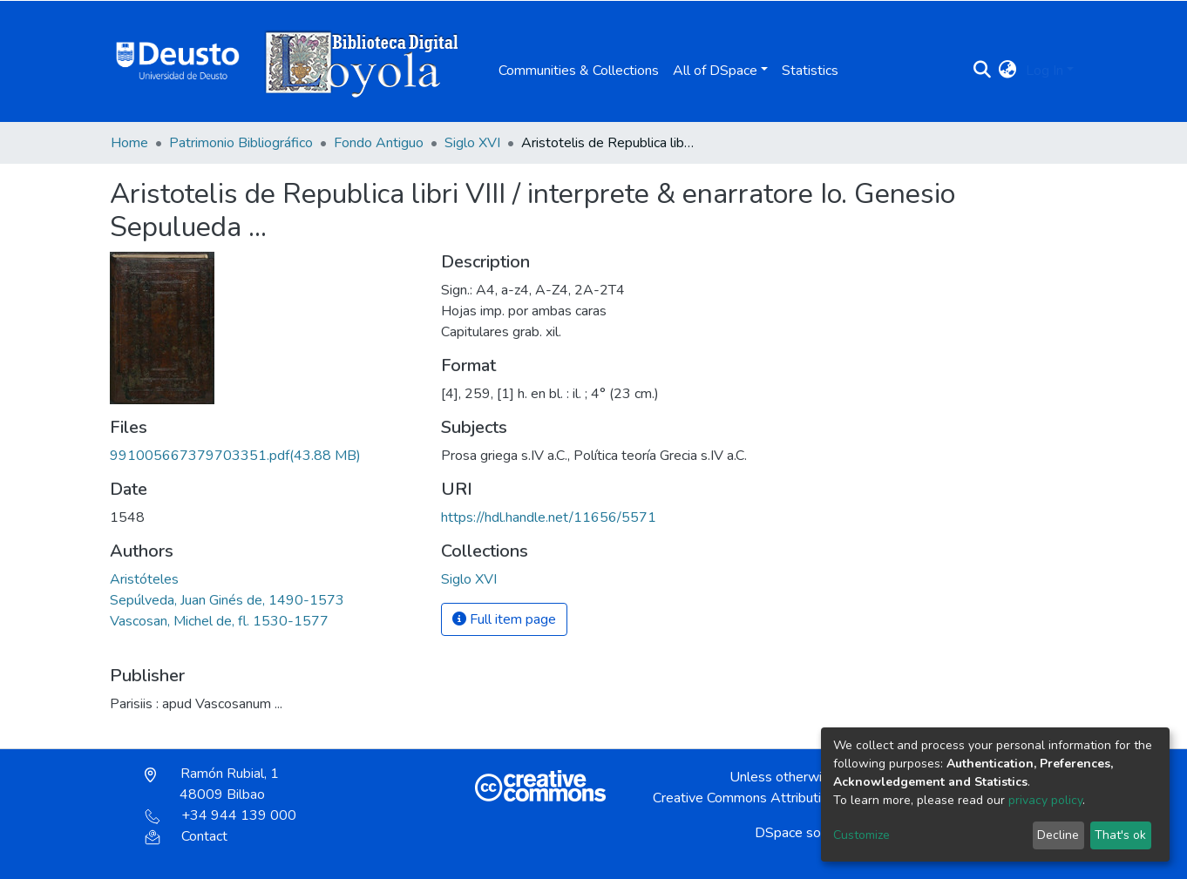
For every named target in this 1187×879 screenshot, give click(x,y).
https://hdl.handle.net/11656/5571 (548, 517)
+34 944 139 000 (220, 815)
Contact (186, 836)
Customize (861, 835)
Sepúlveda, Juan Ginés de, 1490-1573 (227, 600)
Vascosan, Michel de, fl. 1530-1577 (219, 621)
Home (129, 142)
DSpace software (808, 832)
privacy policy (1045, 800)
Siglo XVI (472, 142)
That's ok (1120, 835)
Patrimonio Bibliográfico (241, 142)
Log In (1044, 70)
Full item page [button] (504, 619)
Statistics (810, 70)
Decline (1058, 835)
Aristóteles (144, 579)
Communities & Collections (579, 70)
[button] (1008, 70)
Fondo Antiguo (379, 142)
